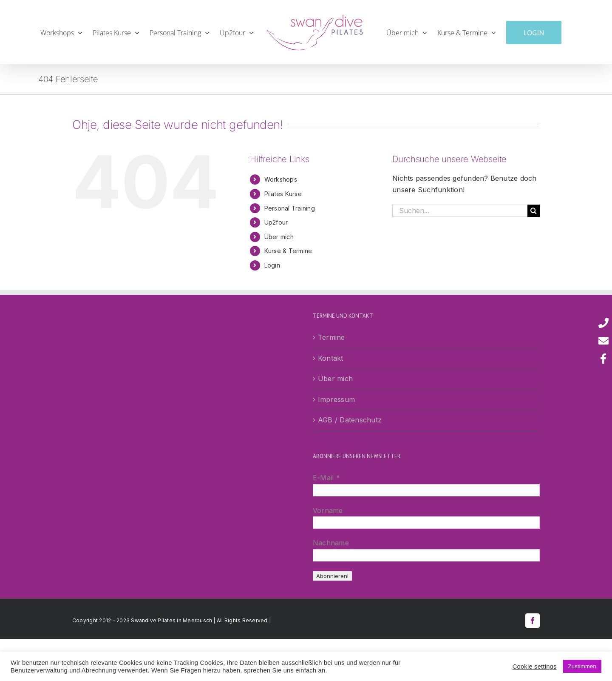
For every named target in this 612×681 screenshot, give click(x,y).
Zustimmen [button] (582, 666)
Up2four (276, 222)
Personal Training (289, 208)
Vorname (328, 510)
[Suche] (533, 211)
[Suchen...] (459, 211)
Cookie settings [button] (535, 666)
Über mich (279, 236)
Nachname (331, 543)
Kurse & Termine (288, 250)
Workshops (280, 179)
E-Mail (326, 477)
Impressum (336, 399)
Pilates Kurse (283, 193)
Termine (331, 337)
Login (272, 265)
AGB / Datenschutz (350, 420)
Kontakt (330, 358)
